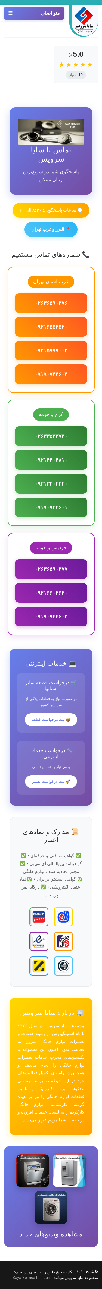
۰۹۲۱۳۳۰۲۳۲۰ (51, 484)
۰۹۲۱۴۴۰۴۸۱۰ (51, 460)
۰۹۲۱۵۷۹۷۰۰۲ (51, 351)
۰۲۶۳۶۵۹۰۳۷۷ (51, 569)
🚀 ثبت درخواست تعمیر (51, 781)
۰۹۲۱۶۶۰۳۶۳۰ (51, 593)
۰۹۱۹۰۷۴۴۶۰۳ (51, 617)
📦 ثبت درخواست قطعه (51, 719)
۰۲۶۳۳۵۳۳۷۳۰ (51, 436)
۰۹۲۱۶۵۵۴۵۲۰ (51, 327)
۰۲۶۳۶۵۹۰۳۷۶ (51, 303)
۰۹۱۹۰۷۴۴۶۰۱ (51, 507)
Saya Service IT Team (32, 1278)
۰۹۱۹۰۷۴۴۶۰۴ (51, 374)
